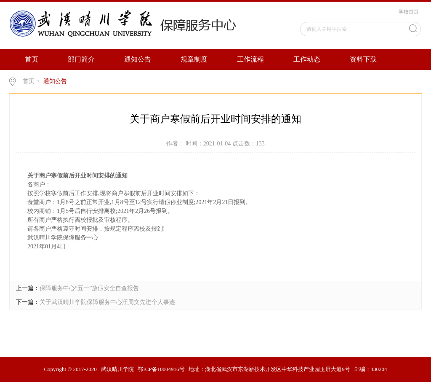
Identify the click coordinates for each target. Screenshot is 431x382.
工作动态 (306, 59)
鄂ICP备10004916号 (161, 369)
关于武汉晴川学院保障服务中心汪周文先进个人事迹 (107, 302)
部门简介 (81, 59)
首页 (31, 59)
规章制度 (194, 59)
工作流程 (250, 59)
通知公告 (137, 59)
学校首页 (409, 12)
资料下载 (363, 59)
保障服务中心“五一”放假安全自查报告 (89, 288)
